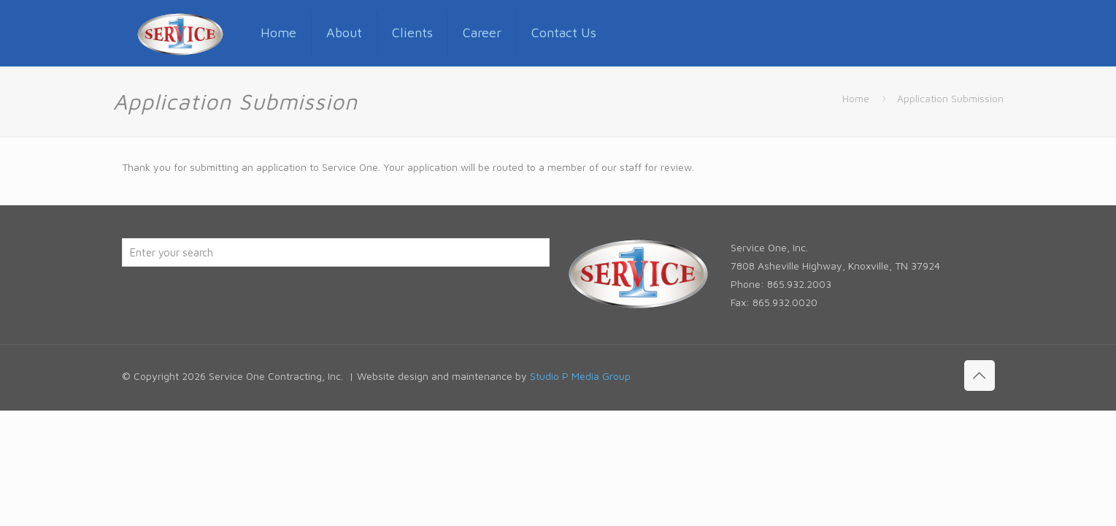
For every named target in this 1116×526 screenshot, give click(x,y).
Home (855, 98)
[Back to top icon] (979, 375)
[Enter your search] (336, 252)
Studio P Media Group (580, 376)
